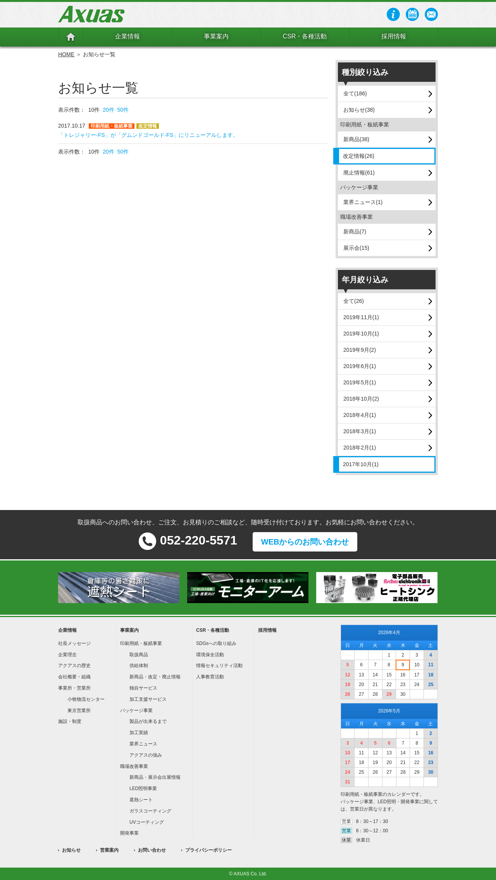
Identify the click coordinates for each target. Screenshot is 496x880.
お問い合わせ (152, 850)
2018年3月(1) (359, 431)
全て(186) (355, 93)
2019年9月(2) (359, 350)
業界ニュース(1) (362, 202)
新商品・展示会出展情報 (155, 777)
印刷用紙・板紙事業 (141, 643)
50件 (123, 110)
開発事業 (129, 833)
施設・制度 (69, 721)
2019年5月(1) (359, 382)
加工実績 (138, 732)
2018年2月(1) (359, 447)
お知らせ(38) (359, 110)
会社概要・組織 (74, 676)
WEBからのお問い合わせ (305, 542)
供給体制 (138, 665)
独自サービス (143, 688)
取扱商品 (138, 654)
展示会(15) (356, 248)
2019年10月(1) (361, 333)
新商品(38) (356, 139)
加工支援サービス (148, 699)
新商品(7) (354, 231)
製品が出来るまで (148, 721)
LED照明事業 (143, 788)
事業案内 (216, 36)
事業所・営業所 (74, 688)
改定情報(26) (358, 156)
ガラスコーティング (150, 811)
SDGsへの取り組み (216, 643)
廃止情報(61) (359, 172)
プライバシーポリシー (208, 850)
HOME (66, 54)
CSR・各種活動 (305, 36)
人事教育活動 (210, 676)
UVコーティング (146, 822)
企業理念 (67, 654)
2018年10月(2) (361, 399)
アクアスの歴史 (74, 665)
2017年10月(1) (361, 464)
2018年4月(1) (359, 415)
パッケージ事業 (136, 710)
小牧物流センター (86, 699)
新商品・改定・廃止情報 (155, 676)
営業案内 (109, 850)
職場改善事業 (134, 766)
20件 (108, 110)
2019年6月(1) (359, 366)
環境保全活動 (210, 654)
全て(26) (353, 301)
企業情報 (127, 36)
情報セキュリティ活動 (219, 665)
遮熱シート (141, 799)
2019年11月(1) (361, 317)
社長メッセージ (74, 643)
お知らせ (71, 850)
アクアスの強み (145, 755)
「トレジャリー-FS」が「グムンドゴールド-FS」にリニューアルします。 (148, 135)
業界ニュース (143, 744)
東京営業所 (79, 710)
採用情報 (393, 36)
